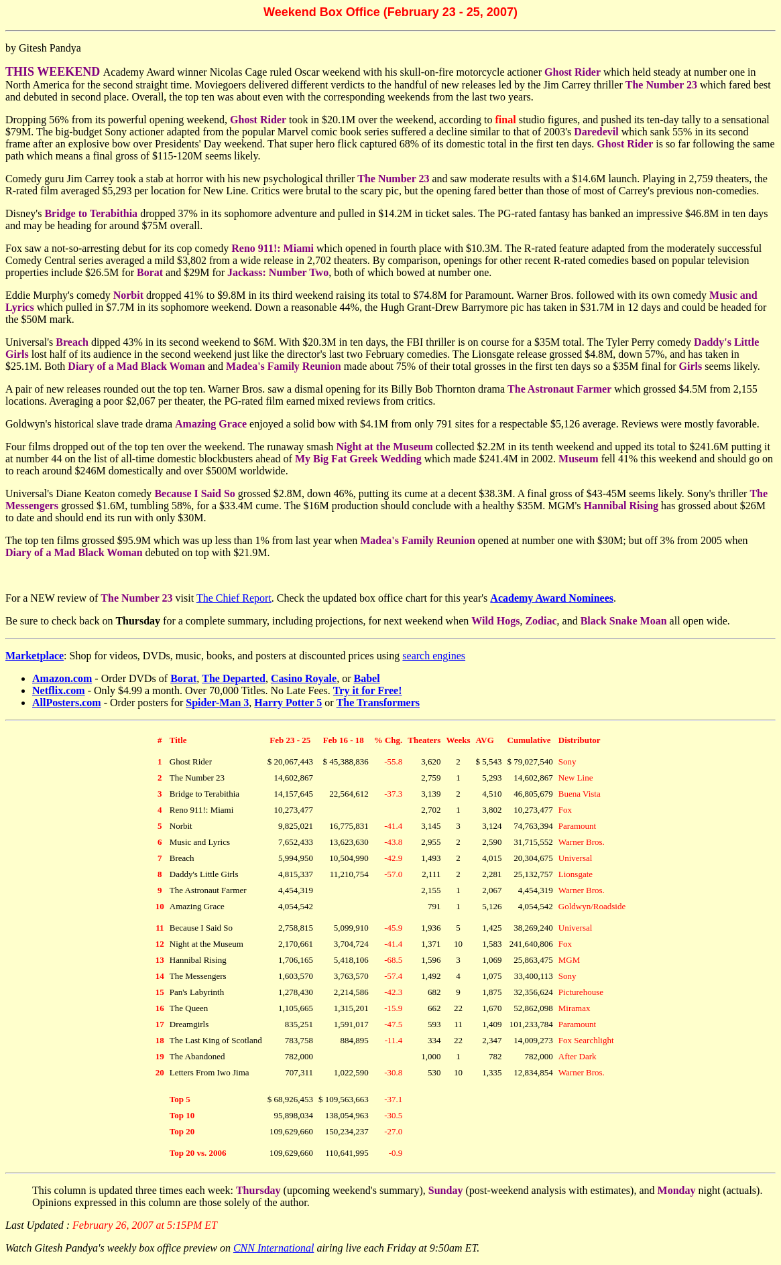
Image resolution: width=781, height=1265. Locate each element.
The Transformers (378, 702)
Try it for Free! (367, 690)
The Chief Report (234, 598)
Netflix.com (58, 690)
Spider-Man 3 (217, 702)
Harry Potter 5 (288, 702)
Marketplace (34, 655)
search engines (433, 655)
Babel (367, 678)
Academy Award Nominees (551, 598)
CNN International (273, 1248)
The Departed (233, 678)
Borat (183, 678)
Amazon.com (62, 678)
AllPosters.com (66, 702)
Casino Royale (304, 678)
